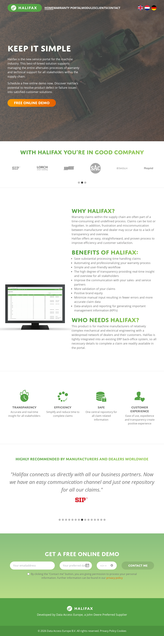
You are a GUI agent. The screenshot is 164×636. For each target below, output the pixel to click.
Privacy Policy (108, 631)
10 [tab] (88, 519)
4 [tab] (69, 519)
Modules (88, 8)
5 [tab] (72, 519)
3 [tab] (85, 182)
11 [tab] (91, 519)
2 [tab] (82, 182)
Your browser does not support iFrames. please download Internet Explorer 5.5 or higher (120, 62)
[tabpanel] (15, 168)
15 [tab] (104, 519)
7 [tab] (78, 519)
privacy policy (114, 578)
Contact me (138, 565)
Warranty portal (67, 8)
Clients (101, 8)
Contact (113, 8)
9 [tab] (85, 519)
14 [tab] (101, 519)
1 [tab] (78, 182)
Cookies (121, 631)
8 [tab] (82, 519)
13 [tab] (98, 519)
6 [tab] (75, 519)
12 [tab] (94, 519)
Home (49, 8)
